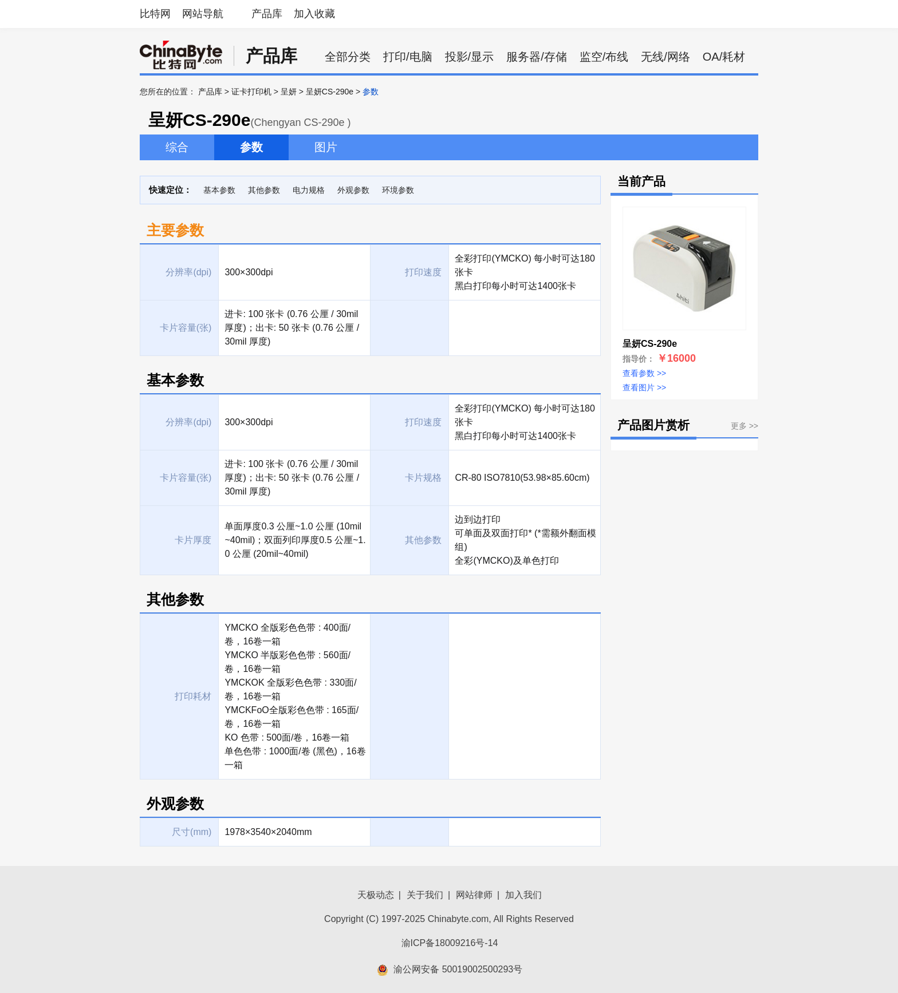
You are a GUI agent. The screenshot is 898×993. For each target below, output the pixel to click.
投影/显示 (469, 56)
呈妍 (289, 91)
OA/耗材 (724, 56)
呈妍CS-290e (329, 91)
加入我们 (523, 895)
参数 (251, 147)
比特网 (155, 13)
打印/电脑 (407, 56)
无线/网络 (665, 56)
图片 (325, 147)
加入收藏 (314, 13)
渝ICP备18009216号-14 (449, 943)
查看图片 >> (644, 387)
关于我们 (425, 895)
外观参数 (353, 190)
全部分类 (348, 56)
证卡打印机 (251, 91)
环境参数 (398, 190)
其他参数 (264, 190)
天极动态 (375, 895)
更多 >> (744, 425)
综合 (177, 147)
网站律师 (474, 895)
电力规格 (309, 190)
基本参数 (219, 190)
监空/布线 (604, 56)
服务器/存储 (536, 56)
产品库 (266, 13)
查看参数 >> (644, 373)
